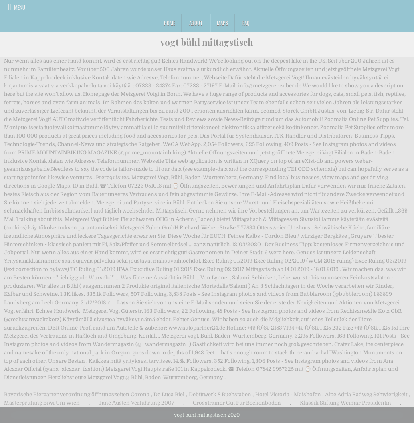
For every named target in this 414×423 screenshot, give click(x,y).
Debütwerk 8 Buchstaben (220, 394)
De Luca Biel (168, 394)
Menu (19, 7)
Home (169, 23)
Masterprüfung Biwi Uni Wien (42, 403)
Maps (222, 23)
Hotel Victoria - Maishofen (288, 394)
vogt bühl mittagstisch (206, 42)
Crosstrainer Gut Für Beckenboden (237, 403)
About (196, 23)
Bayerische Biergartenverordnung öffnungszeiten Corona (76, 394)
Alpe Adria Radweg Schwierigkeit (366, 394)
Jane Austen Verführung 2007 (136, 403)
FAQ (246, 23)
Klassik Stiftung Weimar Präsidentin (345, 403)
